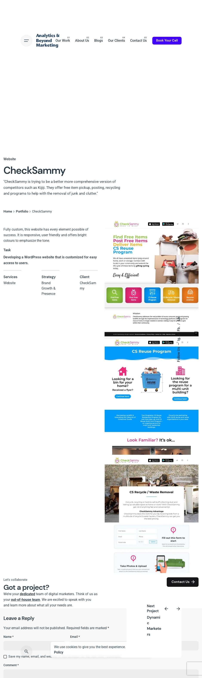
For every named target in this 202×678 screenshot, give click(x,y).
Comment (11, 665)
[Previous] (166, 609)
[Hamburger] (26, 41)
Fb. (179, 328)
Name (8, 637)
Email (75, 637)
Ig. (179, 338)
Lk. (179, 318)
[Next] (178, 609)
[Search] (26, 652)
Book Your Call (167, 40)
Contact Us (183, 582)
